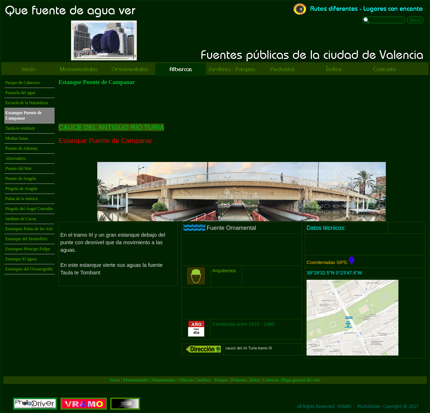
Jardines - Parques (212, 379)
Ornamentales (163, 379)
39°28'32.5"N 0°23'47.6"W (334, 272)
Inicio (115, 379)
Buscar (415, 20)
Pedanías (239, 379)
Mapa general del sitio (301, 379)
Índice (254, 379)
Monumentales (136, 379)
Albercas (186, 379)
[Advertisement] (118, 322)
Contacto (271, 379)
